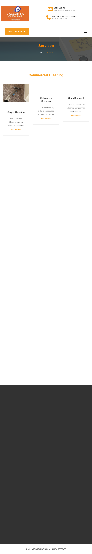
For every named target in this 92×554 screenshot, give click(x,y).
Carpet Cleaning (16, 112)
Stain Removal (76, 98)
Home (40, 52)
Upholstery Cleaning (46, 100)
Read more (16, 130)
